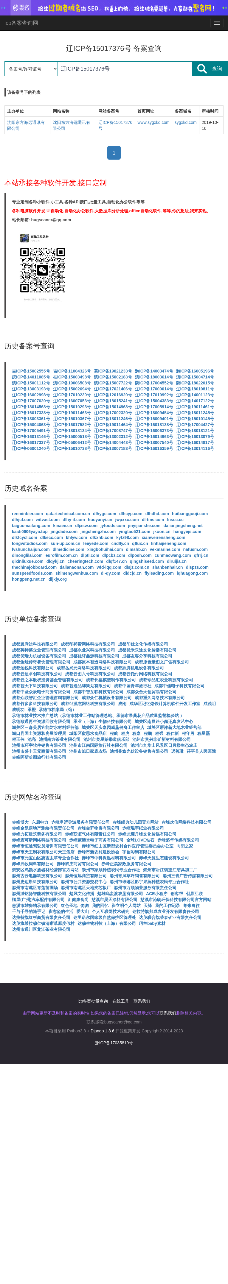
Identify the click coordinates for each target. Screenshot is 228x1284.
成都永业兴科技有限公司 (92, 650)
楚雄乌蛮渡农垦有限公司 (120, 893)
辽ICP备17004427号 (195, 424)
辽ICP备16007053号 (72, 400)
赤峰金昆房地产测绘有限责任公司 (43, 828)
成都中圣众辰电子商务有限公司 (41, 691)
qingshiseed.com (147, 561)
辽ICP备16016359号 (154, 448)
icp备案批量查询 (93, 1001)
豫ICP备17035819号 (114, 1042)
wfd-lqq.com (109, 567)
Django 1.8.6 (102, 1031)
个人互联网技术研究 (110, 911)
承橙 (31, 709)
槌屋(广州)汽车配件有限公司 (38, 899)
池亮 (31, 739)
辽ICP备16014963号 (154, 436)
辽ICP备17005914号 (154, 406)
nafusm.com (195, 549)
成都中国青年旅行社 (132, 685)
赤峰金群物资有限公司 (98, 828)
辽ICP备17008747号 (113, 430)
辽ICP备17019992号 (154, 394)
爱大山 (82, 911)
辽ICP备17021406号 (113, 389)
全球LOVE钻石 (140, 840)
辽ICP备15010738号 (72, 448)
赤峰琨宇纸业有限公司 (143, 828)
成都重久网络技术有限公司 (160, 697)
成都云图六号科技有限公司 (90, 673)
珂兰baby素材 (152, 923)
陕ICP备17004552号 (154, 383)
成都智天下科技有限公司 (35, 685)
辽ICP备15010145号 (195, 418)
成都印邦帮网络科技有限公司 (88, 644)
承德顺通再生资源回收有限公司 (41, 721)
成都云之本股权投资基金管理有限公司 (47, 679)
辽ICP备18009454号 (154, 412)
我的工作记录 (167, 905)
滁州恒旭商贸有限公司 (86, 875)
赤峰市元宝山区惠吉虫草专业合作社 (45, 858)
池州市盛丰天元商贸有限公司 (39, 751)
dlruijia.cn (177, 561)
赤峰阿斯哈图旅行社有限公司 (39, 757)
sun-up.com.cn (65, 543)
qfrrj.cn (201, 555)
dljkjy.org (58, 579)
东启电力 (40, 822)
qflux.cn (140, 543)
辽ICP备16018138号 (154, 424)
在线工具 (120, 1001)
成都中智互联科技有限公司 (98, 691)
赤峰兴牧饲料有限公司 (33, 863)
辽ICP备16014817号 (195, 442)
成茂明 (209, 703)
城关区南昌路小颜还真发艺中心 (164, 721)
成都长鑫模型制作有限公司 (111, 679)
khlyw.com (76, 537)
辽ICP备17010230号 (72, 394)
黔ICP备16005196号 (195, 371)
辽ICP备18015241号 (113, 400)
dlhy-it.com (74, 519)
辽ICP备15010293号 (72, 406)
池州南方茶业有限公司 (59, 739)
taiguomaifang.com (31, 525)
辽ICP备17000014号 (154, 389)
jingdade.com (64, 531)
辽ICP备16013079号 (195, 436)
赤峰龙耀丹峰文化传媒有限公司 (147, 834)
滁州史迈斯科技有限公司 (35, 881)
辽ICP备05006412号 (72, 442)
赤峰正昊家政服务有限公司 (126, 863)
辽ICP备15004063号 (31, 424)
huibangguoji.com (190, 513)
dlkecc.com (51, 537)
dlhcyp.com (130, 513)
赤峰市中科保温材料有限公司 (109, 858)
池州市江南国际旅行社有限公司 (98, 745)
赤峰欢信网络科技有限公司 (187, 822)
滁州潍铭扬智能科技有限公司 (39, 893)
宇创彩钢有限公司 (139, 852)
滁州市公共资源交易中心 (84, 881)
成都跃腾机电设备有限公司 (139, 668)
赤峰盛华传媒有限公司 (178, 840)
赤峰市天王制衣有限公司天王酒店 (43, 852)
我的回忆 (100, 905)
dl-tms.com (153, 519)
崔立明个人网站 (126, 905)
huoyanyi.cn (100, 519)
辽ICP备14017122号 (195, 400)
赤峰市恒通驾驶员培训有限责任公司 (45, 846)
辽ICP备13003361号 (31, 418)
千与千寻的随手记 (28, 911)
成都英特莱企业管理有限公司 (39, 650)
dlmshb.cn (136, 549)
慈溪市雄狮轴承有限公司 (35, 905)
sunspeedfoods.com (32, 573)
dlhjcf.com (22, 519)
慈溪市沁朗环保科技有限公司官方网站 (175, 899)
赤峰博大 (20, 822)
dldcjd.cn (132, 573)
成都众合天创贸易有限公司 (151, 691)
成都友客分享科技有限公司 (147, 656)
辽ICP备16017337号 (31, 442)
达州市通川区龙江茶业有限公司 (41, 929)
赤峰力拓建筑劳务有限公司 (37, 834)
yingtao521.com (134, 531)
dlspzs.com (197, 567)
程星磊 (203, 733)
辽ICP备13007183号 (113, 448)
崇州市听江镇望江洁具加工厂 (170, 869)
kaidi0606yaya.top (30, 531)
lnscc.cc (175, 519)
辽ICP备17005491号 (31, 430)
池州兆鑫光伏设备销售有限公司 (139, 751)
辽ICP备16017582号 (72, 424)
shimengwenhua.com (76, 573)
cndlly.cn (120, 543)
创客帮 (176, 893)
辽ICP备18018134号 (72, 430)
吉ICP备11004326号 (72, 371)
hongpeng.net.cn (29, 579)
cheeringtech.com (85, 561)
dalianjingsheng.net (183, 525)
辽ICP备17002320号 (113, 412)
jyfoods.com (112, 525)
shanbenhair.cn (167, 567)
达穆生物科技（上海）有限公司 (106, 923)
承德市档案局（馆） (57, 709)
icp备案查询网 (21, 23)
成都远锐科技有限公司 (33, 668)
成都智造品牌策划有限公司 (86, 685)
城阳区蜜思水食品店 (88, 733)
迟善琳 (177, 751)
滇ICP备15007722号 (113, 383)
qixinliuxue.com (28, 561)
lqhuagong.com (192, 573)
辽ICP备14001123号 (195, 394)
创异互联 (194, 893)
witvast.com (48, 519)
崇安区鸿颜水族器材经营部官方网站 (45, 869)
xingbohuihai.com (105, 549)
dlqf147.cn (116, 561)
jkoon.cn (161, 531)
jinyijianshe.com (144, 525)
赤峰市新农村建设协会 (98, 852)
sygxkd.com (186, 122)
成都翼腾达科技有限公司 (35, 644)
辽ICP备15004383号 (154, 400)
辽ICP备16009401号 (154, 418)
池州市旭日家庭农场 (88, 751)
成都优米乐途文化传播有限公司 (147, 650)
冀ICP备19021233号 (113, 371)
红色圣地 (69, 905)
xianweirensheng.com (163, 537)
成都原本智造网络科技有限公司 (102, 662)
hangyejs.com (187, 531)
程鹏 (148, 733)
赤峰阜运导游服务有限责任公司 (80, 822)
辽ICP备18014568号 (31, 406)
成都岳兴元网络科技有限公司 (84, 668)
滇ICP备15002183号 (113, 377)
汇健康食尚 (78, 899)
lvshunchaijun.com (31, 549)
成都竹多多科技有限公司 (35, 703)
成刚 (122, 703)
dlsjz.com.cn (136, 567)
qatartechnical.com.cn (68, 513)
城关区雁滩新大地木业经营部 (174, 727)
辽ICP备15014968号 (113, 406)
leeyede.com (95, 543)
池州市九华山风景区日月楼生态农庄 (164, 745)
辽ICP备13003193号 (31, 389)
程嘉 (136, 733)
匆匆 (84, 905)
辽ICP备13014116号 (195, 448)
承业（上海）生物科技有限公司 (102, 721)
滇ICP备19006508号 (72, 383)
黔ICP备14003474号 (154, 371)
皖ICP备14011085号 (31, 377)
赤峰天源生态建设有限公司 (164, 858)
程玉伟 (18, 739)
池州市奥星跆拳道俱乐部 (106, 739)
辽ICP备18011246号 (113, 418)
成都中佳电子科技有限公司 (179, 685)
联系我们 (142, 1001)
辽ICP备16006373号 (154, 430)
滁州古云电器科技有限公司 (37, 875)
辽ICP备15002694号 (72, 389)
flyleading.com (159, 573)
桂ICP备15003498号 (72, 377)
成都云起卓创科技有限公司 (37, 673)
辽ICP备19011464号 (113, 424)
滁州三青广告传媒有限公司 (188, 875)
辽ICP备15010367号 (72, 418)
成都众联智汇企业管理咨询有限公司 (45, 697)
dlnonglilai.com (27, 555)
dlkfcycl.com (24, 537)
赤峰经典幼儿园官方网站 (136, 822)
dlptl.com (90, 555)
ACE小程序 (156, 893)
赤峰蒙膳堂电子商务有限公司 (96, 840)
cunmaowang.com (173, 555)
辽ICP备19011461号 (195, 406)
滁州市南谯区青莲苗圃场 (35, 887)
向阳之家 (184, 846)
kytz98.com (127, 537)
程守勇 (188, 733)
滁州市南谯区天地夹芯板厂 (86, 887)
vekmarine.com (165, 549)
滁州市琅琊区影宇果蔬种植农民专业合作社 (149, 881)
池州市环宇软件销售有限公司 (39, 745)
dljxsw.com (86, 525)
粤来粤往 (191, 905)
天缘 (148, 905)
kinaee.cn (62, 525)
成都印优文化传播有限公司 (143, 644)
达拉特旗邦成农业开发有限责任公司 (165, 911)
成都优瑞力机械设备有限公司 (39, 656)
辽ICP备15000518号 (72, 436)
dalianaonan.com (77, 567)
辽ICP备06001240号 (31, 448)
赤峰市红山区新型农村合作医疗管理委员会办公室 (127, 846)
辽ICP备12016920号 (113, 394)
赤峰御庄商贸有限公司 (77, 863)
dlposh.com (140, 555)
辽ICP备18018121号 (195, 430)
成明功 (18, 709)
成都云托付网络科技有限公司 (145, 673)
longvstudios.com (30, 543)
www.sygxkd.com (153, 122)
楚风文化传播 (81, 893)
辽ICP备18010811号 (195, 389)
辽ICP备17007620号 (31, 400)
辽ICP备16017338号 (31, 412)
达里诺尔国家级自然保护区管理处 (104, 917)
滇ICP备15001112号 (31, 383)
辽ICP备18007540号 (154, 442)
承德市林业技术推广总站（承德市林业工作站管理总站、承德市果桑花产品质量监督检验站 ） (98, 715)
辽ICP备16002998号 (31, 394)
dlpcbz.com (113, 555)
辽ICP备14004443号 (113, 442)
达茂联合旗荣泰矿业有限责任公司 (170, 917)
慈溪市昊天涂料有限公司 (114, 899)
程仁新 (172, 733)
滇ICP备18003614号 (154, 377)
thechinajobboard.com (34, 567)
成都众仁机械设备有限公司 (107, 697)
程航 (114, 733)
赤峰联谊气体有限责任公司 (90, 834)
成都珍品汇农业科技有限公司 (166, 679)
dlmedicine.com (68, 549)
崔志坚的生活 (60, 911)
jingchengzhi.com (98, 531)
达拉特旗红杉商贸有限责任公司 (41, 917)
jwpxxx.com (127, 519)
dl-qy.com (110, 573)
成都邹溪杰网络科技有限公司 (88, 703)
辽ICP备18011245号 (195, 412)
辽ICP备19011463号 (72, 412)
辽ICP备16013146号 (31, 436)
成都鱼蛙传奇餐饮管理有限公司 (41, 662)
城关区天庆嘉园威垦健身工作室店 (113, 727)
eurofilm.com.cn (62, 555)
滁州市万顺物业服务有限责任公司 (145, 887)
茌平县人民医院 (201, 751)
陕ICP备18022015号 (195, 383)
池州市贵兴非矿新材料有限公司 (161, 739)
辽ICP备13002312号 (113, 436)
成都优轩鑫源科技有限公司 (94, 656)
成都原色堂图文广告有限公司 (162, 662)
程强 (159, 733)
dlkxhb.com (101, 537)
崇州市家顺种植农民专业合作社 (111, 869)
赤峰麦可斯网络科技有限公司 (39, 840)
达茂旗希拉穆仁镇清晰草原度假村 (43, 923)
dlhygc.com (104, 513)
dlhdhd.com (157, 513)
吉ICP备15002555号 (31, 371)
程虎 (125, 733)
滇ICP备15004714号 (195, 377)
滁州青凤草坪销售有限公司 (135, 875)
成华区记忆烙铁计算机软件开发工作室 (164, 703)
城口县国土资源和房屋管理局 (39, 733)
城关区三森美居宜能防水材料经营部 (45, 727)
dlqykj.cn (55, 561)
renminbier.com (27, 513)
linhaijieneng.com (168, 543)
